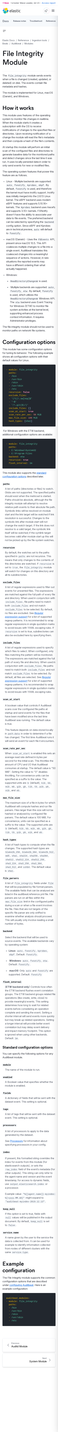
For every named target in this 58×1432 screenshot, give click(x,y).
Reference (51, 20)
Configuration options (28, 341)
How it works (18, 107)
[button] (4, 31)
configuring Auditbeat (21, 1285)
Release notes (19, 20)
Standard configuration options (27, 1047)
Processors (16, 1141)
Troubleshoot (36, 20)
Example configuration (18, 1267)
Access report (49, 3)
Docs (5, 21)
